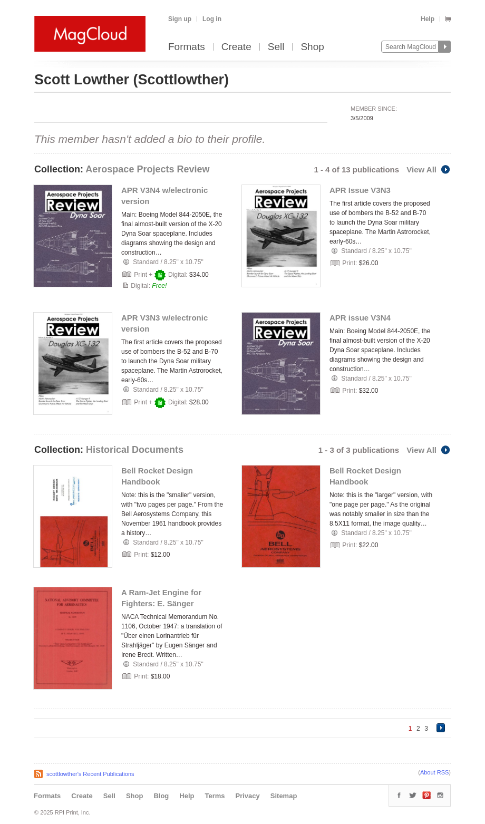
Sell (276, 47)
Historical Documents (134, 449)
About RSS (434, 772)
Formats (186, 47)
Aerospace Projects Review (147, 169)
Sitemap (283, 796)
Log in (211, 19)
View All (428, 169)
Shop (312, 47)
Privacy (248, 796)
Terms (215, 796)
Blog (161, 796)
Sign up (179, 19)
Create (236, 47)
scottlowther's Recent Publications (90, 774)
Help (427, 19)
